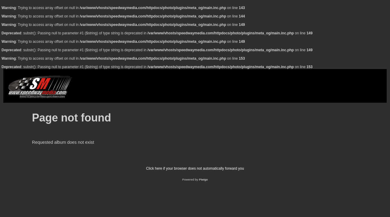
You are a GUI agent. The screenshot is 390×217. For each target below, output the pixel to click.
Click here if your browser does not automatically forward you (195, 168)
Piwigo (203, 179)
